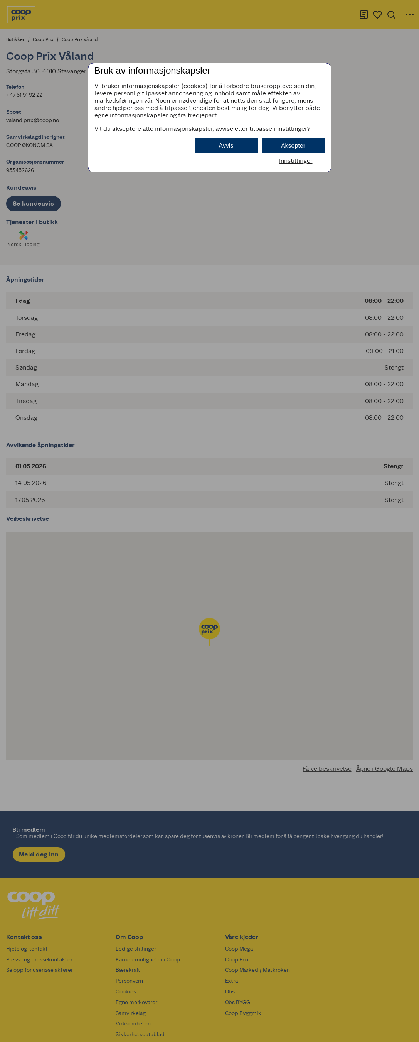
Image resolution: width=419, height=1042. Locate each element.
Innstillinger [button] (296, 160)
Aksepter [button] (293, 145)
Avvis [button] (226, 145)
